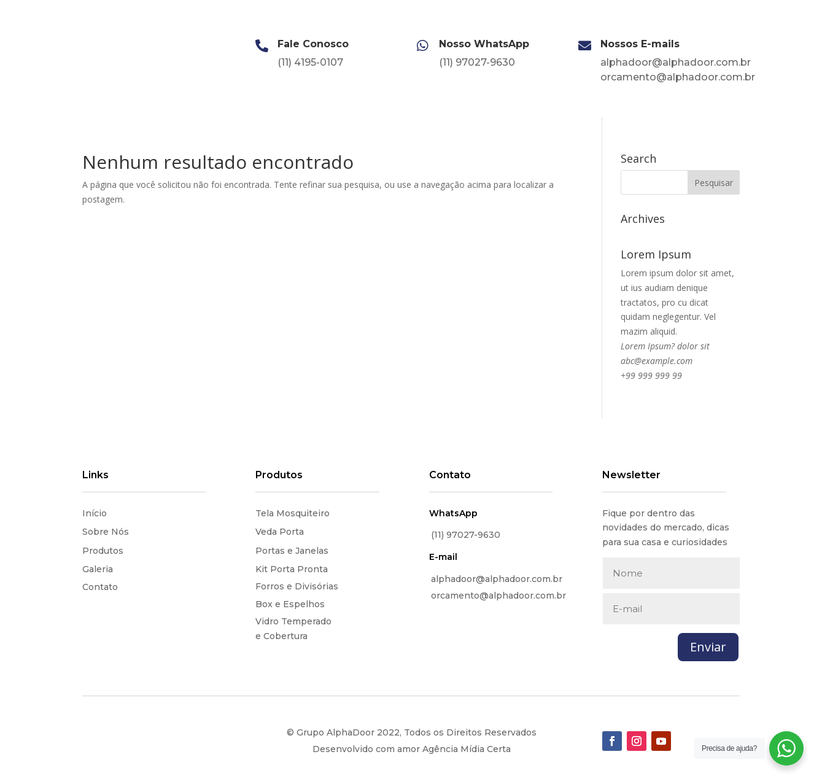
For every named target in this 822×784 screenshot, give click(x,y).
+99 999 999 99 (651, 375)
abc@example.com (656, 361)
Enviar (708, 646)
